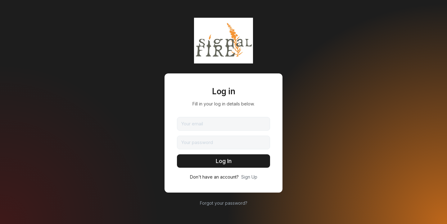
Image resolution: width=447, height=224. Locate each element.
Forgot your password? (223, 203)
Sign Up (249, 177)
